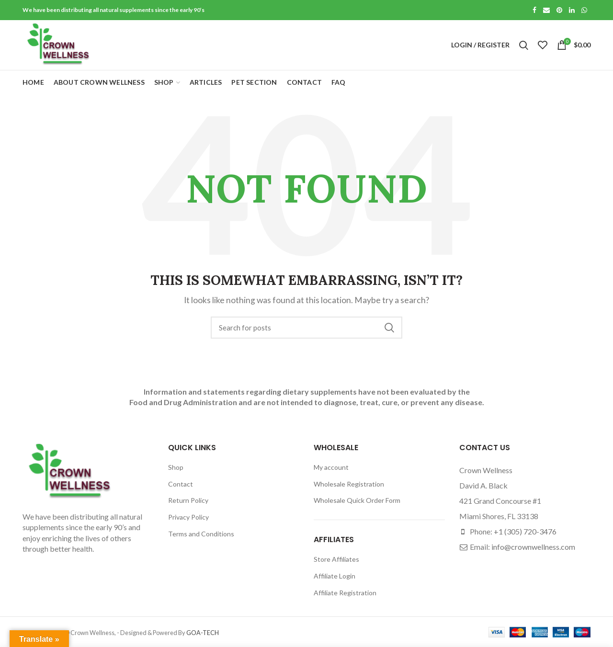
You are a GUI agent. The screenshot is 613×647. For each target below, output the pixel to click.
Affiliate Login (334, 576)
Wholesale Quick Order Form (357, 500)
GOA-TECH (202, 632)
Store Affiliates (336, 559)
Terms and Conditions (201, 534)
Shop (175, 467)
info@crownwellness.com (533, 546)
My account (331, 467)
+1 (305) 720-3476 (525, 531)
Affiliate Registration (345, 593)
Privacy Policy (188, 517)
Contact (180, 484)
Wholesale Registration (349, 484)
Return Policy (188, 500)
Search (389, 328)
